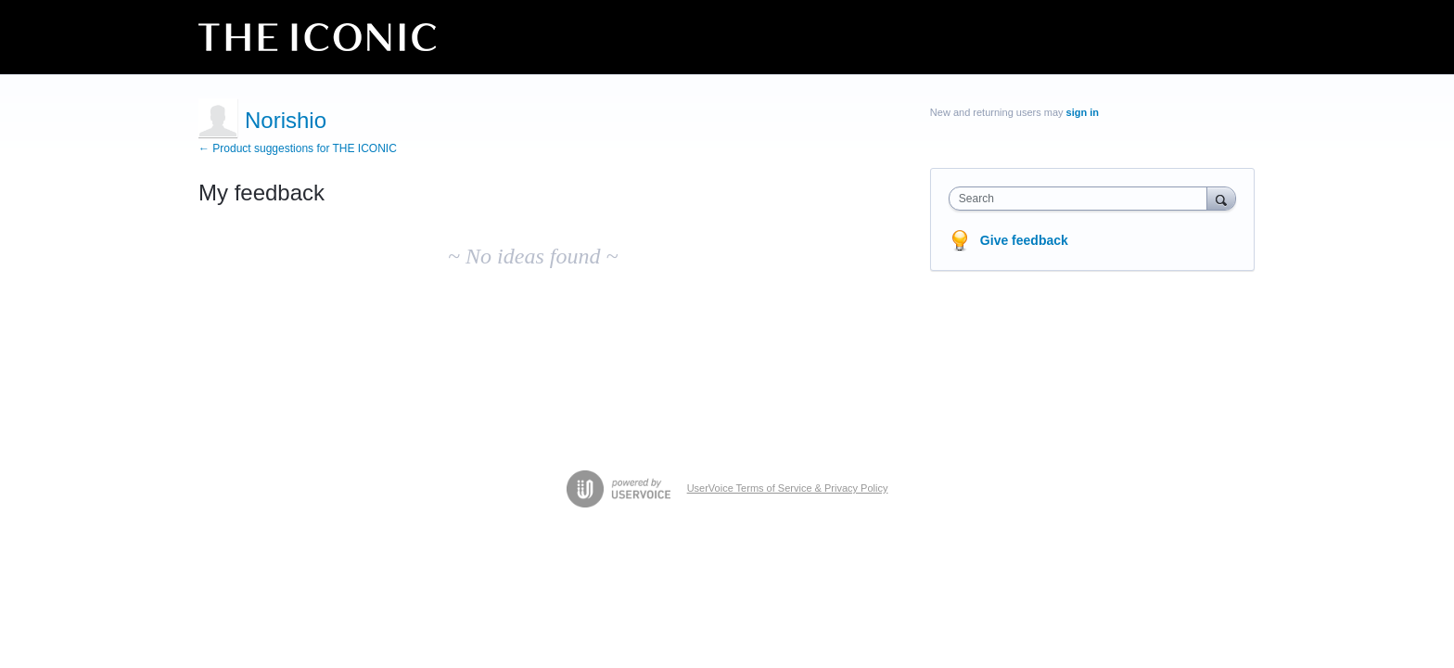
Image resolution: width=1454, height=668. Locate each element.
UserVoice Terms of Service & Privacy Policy (787, 488)
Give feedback (1024, 240)
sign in (1082, 112)
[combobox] (1082, 198)
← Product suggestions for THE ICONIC (297, 148)
